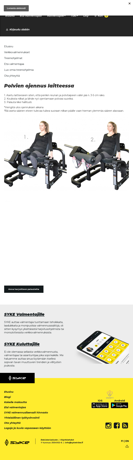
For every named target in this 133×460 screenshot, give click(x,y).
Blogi (7, 397)
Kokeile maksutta (15, 402)
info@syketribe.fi (74, 442)
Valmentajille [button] (56, 15)
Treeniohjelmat (13, 58)
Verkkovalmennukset (17, 52)
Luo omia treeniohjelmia (19, 69)
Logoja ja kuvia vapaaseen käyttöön (27, 428)
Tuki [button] (74, 15)
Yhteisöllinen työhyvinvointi (21, 417)
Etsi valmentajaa (31, 15)
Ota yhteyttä (12, 75)
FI (122, 441)
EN (127, 441)
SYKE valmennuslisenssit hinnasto (26, 412)
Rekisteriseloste (49, 440)
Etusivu (10, 15)
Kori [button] (101, 15)
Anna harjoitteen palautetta (23, 289)
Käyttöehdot (67, 440)
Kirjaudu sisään (17, 29)
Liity (85, 15)
